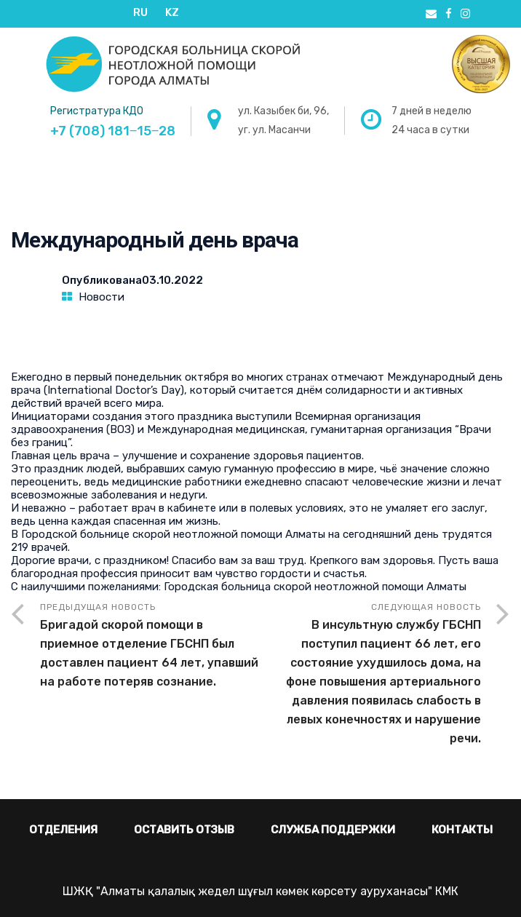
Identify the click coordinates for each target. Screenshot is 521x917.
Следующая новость (370, 675)
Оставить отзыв (184, 829)
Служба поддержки (333, 829)
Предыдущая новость (150, 646)
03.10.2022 (172, 280)
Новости (101, 296)
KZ (172, 12)
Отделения (63, 829)
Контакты (462, 829)
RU (140, 12)
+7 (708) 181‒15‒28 (112, 131)
